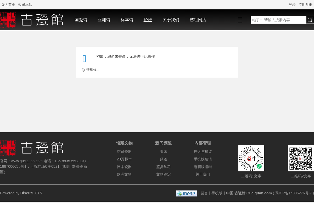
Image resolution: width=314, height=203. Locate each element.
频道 (163, 159)
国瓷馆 (81, 20)
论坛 (148, 20)
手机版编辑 (203, 159)
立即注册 (305, 5)
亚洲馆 (104, 20)
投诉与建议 (203, 151)
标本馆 (127, 20)
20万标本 (124, 159)
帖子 (256, 20)
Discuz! (26, 193)
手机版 (216, 193)
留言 (204, 193)
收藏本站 (25, 5)
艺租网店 (198, 20)
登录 (292, 5)
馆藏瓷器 (124, 151)
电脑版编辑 (203, 167)
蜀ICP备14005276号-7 (293, 193)
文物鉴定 (163, 174)
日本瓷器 (124, 167)
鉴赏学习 (163, 167)
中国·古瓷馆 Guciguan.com (249, 193)
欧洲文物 (124, 174)
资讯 (163, 151)
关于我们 (170, 20)
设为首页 (8, 5)
